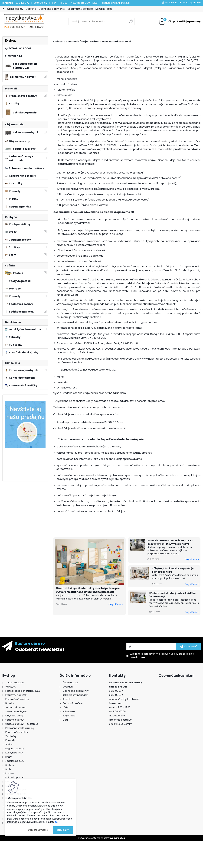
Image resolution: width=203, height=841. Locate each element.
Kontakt (100, 8)
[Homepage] (3, 9)
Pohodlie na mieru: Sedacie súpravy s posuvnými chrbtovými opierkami (170, 542)
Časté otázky (15, 8)
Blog (109, 8)
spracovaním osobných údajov (161, 653)
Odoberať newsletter (40, 649)
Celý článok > (115, 604)
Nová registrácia (192, 2)
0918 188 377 (22, 2)
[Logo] (24, 22)
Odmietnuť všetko (38, 829)
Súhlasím (63, 830)
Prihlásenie (171, 2)
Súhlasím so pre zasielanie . (162, 655)
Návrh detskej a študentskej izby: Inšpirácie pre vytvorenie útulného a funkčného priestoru (88, 590)
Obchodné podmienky (52, 8)
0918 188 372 (40, 2)
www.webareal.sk (114, 838)
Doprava (31, 8)
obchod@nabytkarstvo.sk (116, 2)
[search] (131, 23)
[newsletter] (188, 646)
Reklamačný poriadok (80, 8)
